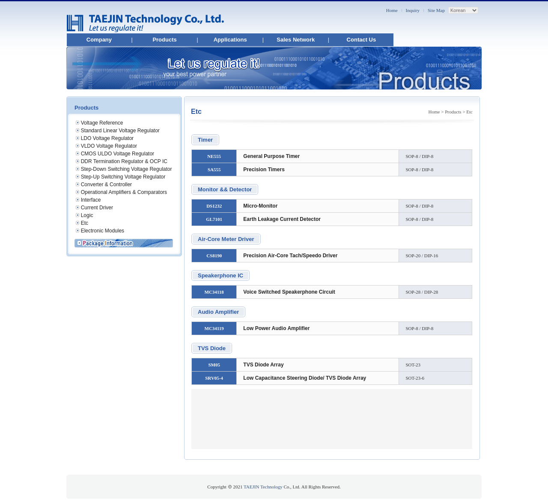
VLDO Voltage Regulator (109, 146)
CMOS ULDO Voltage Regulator (117, 154)
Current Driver (97, 208)
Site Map (436, 10)
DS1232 (214, 205)
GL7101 (214, 219)
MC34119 (214, 328)
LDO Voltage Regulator (107, 138)
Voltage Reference (102, 123)
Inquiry (413, 10)
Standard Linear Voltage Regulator (120, 131)
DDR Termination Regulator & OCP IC (124, 161)
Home (392, 10)
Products (164, 39)
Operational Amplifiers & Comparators (124, 192)
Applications (230, 39)
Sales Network (296, 39)
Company (99, 39)
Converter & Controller (106, 185)
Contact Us (361, 39)
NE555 (214, 156)
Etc (84, 223)
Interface (91, 200)
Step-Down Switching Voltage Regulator (126, 169)
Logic (87, 215)
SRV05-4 (214, 378)
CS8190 (214, 255)
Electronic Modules (102, 231)
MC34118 (214, 292)
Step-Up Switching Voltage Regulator (123, 177)
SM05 (214, 364)
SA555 (214, 169)
